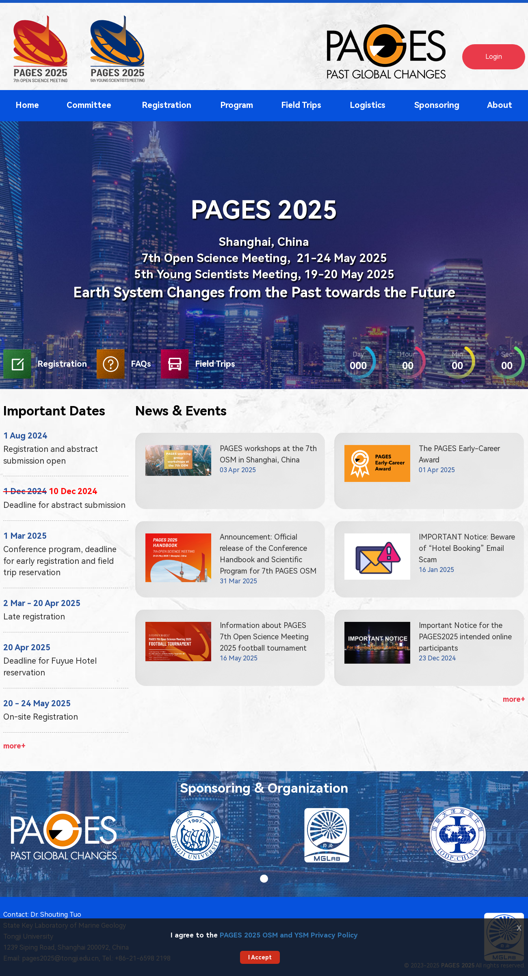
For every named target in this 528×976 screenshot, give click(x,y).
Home (27, 105)
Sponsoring (436, 105)
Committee (89, 105)
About (499, 105)
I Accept (260, 957)
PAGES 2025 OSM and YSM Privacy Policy (289, 935)
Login (493, 56)
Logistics (367, 105)
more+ (14, 746)
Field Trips (301, 105)
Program (236, 105)
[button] (264, 879)
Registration (166, 105)
